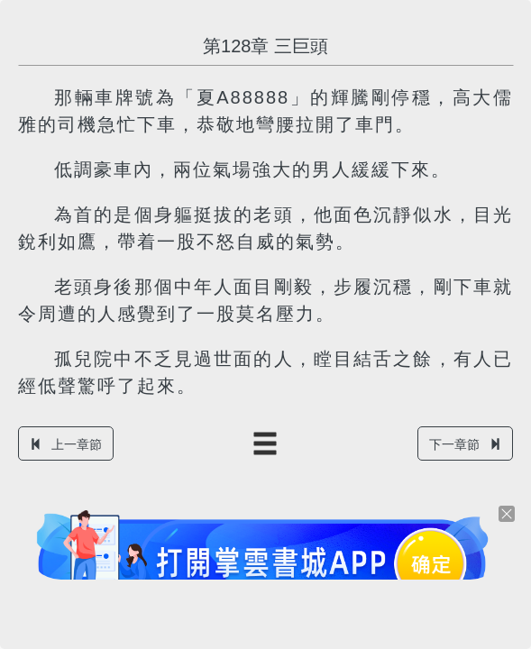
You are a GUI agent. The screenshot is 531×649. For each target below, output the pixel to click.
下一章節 (465, 444)
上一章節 (66, 444)
